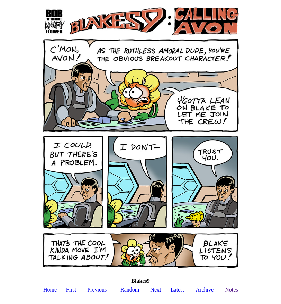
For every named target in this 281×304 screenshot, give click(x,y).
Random (129, 290)
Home (50, 290)
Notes (231, 290)
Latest (177, 290)
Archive (205, 290)
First (71, 290)
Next (155, 290)
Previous (97, 290)
